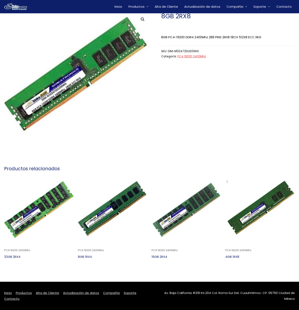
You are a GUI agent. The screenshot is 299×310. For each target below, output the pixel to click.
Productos (136, 6)
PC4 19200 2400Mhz (191, 56)
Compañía (235, 6)
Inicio (118, 6)
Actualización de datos (202, 6)
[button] (142, 19)
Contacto (284, 6)
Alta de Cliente (166, 6)
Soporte (259, 6)
